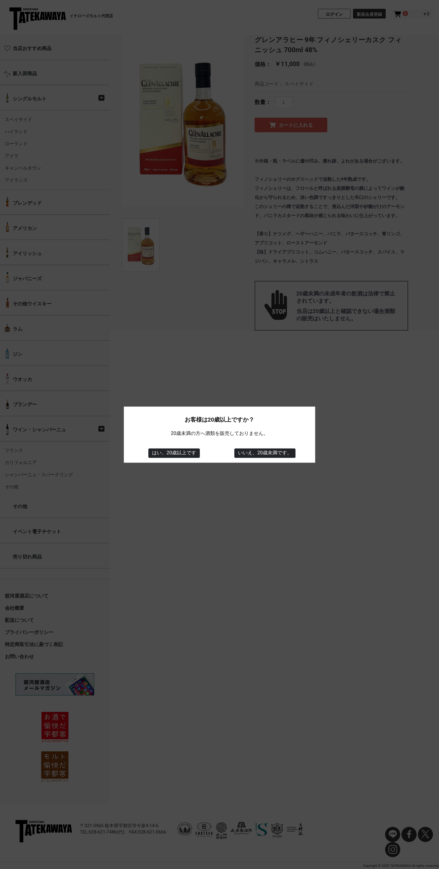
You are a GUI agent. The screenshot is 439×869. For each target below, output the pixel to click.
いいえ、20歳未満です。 (265, 453)
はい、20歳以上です (174, 453)
